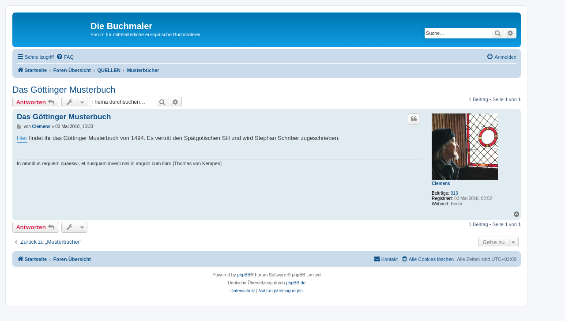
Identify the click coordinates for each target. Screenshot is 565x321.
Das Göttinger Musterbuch (63, 89)
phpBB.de (295, 282)
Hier (22, 138)
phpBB (243, 274)
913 (454, 193)
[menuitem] (65, 57)
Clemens (441, 183)
